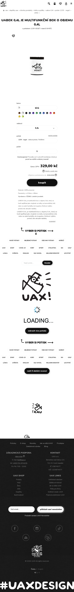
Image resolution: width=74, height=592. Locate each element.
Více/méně (52, 221)
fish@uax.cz (21, 460)
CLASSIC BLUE (44, 113)
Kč (35, 572)
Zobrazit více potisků (37, 331)
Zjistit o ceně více (49, 171)
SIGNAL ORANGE (54, 113)
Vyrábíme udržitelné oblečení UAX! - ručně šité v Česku (4, 10)
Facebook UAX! (14, 528)
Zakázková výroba (33, 446)
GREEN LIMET (23, 116)
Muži (18, 483)
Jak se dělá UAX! (46, 443)
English (40, 569)
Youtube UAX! (25, 537)
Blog (46, 446)
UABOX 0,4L (49, 10)
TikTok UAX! (59, 528)
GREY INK (47, 113)
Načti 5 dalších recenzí (37, 371)
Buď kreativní (18, 495)
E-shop (23, 443)
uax (6, 10)
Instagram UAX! (37, 528)
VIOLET (33, 113)
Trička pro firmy (55, 489)
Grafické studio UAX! (55, 492)
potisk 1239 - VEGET (62, 10)
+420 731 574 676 (20, 463)
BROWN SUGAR (19, 113)
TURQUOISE (40, 113)
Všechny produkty (26, 10)
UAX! (33, 561)
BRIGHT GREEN (37, 113)
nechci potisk (52, 135)
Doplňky (19, 492)
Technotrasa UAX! (48, 537)
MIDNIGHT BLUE (30, 113)
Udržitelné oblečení (55, 479)
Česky (33, 569)
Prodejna (60, 443)
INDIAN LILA (50, 113)
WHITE (36, 13)
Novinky (33, 443)
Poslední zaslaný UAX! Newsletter (37, 515)
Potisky (13, 443)
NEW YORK (19, 116)
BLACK (26, 113)
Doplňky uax (14, 10)
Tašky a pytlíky (39, 10)
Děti (18, 489)
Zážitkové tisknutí (55, 483)
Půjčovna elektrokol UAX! (55, 495)
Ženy (18, 486)
